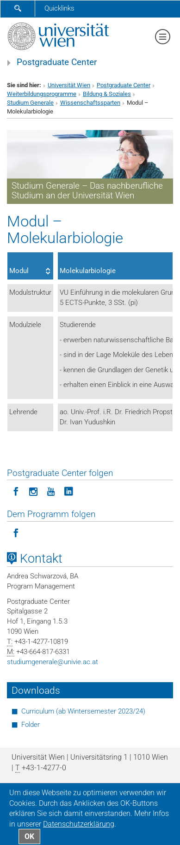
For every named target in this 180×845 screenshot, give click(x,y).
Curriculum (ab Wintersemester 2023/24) (83, 711)
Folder (30, 724)
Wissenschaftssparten (90, 102)
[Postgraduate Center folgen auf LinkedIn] (68, 491)
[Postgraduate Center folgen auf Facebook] (16, 491)
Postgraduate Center (57, 62)
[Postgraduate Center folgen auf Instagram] (33, 491)
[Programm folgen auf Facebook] (16, 532)
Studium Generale (30, 102)
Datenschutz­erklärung (78, 824)
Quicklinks (59, 8)
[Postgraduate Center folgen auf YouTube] (51, 491)
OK (29, 836)
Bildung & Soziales (107, 93)
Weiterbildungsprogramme (41, 93)
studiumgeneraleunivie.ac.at (52, 662)
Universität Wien (69, 85)
